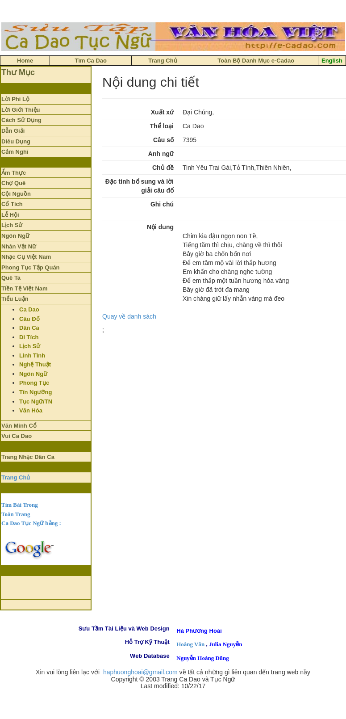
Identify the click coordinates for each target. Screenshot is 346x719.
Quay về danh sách (129, 316)
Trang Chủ (15, 477)
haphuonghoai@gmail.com (140, 672)
